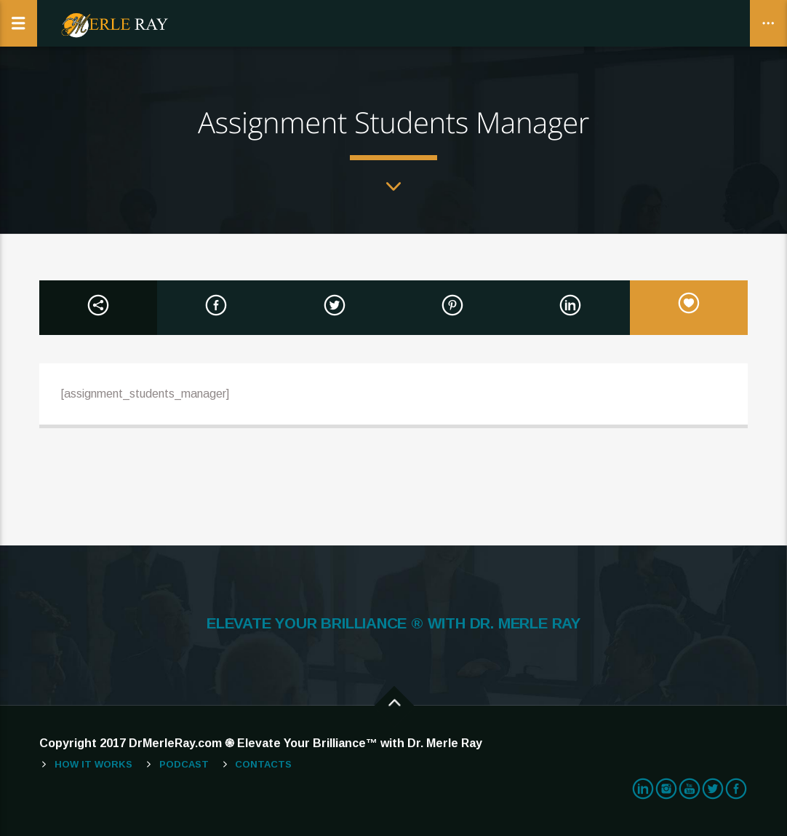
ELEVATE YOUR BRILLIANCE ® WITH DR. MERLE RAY (393, 623)
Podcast (184, 764)
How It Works (93, 764)
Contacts (263, 764)
